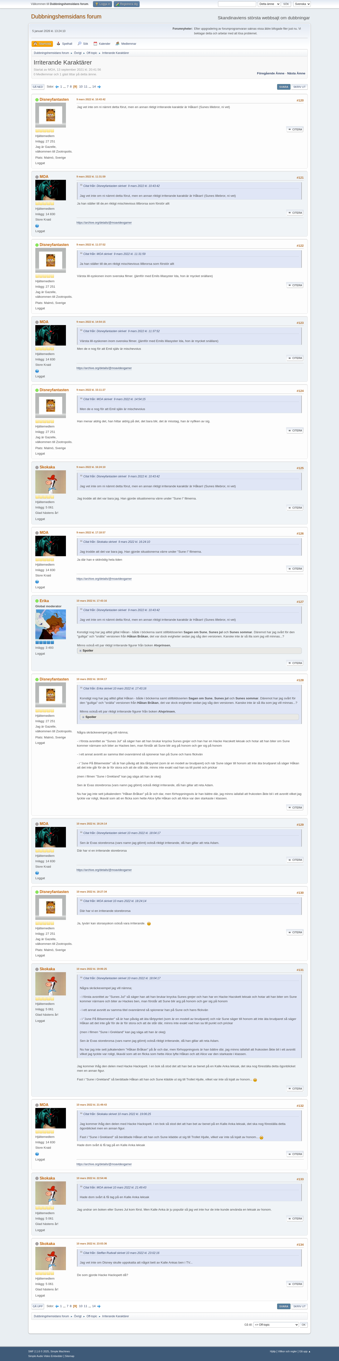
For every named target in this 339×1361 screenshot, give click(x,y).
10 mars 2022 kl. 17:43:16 (92, 600)
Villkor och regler (287, 1351)
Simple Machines (60, 1351)
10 (81, 86)
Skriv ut (299, 86)
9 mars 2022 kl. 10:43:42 (91, 99)
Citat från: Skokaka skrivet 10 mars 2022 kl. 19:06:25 (117, 1114)
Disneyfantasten (54, 99)
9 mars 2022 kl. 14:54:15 (91, 321)
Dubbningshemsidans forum (66, 16)
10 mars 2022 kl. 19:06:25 (92, 968)
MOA (44, 177)
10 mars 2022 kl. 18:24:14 (92, 823)
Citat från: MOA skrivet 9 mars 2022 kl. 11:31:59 (114, 254)
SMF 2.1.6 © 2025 (38, 1351)
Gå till (248, 1324)
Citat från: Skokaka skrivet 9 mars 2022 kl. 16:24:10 (116, 542)
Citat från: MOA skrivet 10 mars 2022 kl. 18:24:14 (114, 901)
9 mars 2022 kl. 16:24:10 (91, 467)
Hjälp (273, 1351)
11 (86, 86)
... (65, 86)
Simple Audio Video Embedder (45, 1356)
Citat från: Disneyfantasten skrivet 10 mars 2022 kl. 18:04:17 (122, 833)
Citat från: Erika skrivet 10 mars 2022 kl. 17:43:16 (114, 688)
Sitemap (69, 1356)
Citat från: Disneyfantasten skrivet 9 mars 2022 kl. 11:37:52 (121, 331)
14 (94, 86)
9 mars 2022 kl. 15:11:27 (91, 389)
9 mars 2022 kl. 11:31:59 (91, 176)
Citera (295, 129)
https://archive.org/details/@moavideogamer (104, 222)
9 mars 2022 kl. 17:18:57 (91, 532)
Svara (283, 86)
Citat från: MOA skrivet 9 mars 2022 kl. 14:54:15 (114, 399)
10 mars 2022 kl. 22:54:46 (92, 1178)
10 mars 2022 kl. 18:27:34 (92, 891)
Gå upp (38, 1306)
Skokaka (47, 467)
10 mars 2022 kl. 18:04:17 (92, 679)
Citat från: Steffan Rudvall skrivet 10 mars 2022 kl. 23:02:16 (121, 1253)
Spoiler (88, 650)
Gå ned (38, 86)
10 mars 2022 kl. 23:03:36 (92, 1243)
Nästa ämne (296, 73)
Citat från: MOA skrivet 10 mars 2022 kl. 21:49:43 (114, 1187)
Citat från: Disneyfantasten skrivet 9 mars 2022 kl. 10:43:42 (121, 186)
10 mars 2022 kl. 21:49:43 (92, 1104)
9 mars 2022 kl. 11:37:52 (91, 244)
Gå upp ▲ (305, 1351)
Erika (44, 601)
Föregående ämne (270, 73)
